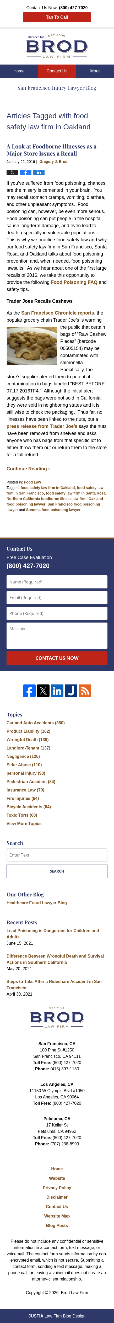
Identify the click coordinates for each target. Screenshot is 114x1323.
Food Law (32, 482)
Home (19, 71)
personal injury (26, 773)
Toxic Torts (22, 815)
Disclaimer (57, 1197)
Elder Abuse (24, 765)
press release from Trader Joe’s (42, 426)
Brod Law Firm (74, 1292)
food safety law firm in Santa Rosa (76, 493)
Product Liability (28, 731)
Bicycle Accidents (29, 807)
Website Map (57, 1216)
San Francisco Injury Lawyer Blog (57, 46)
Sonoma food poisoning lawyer (53, 510)
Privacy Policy (57, 1188)
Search (57, 871)
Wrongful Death (28, 739)
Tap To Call (57, 17)
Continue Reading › (28, 468)
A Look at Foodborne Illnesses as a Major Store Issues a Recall (51, 149)
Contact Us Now (56, 658)
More (95, 71)
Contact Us (57, 71)
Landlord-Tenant (28, 748)
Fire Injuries (23, 798)
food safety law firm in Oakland (48, 488)
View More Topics (24, 823)
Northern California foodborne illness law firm (46, 499)
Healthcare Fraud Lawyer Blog (37, 903)
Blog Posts (57, 1225)
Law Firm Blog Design (57, 1316)
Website (57, 1178)
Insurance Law (25, 790)
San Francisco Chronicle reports (57, 313)
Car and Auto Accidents (36, 723)
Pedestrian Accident (31, 781)
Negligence (23, 756)
